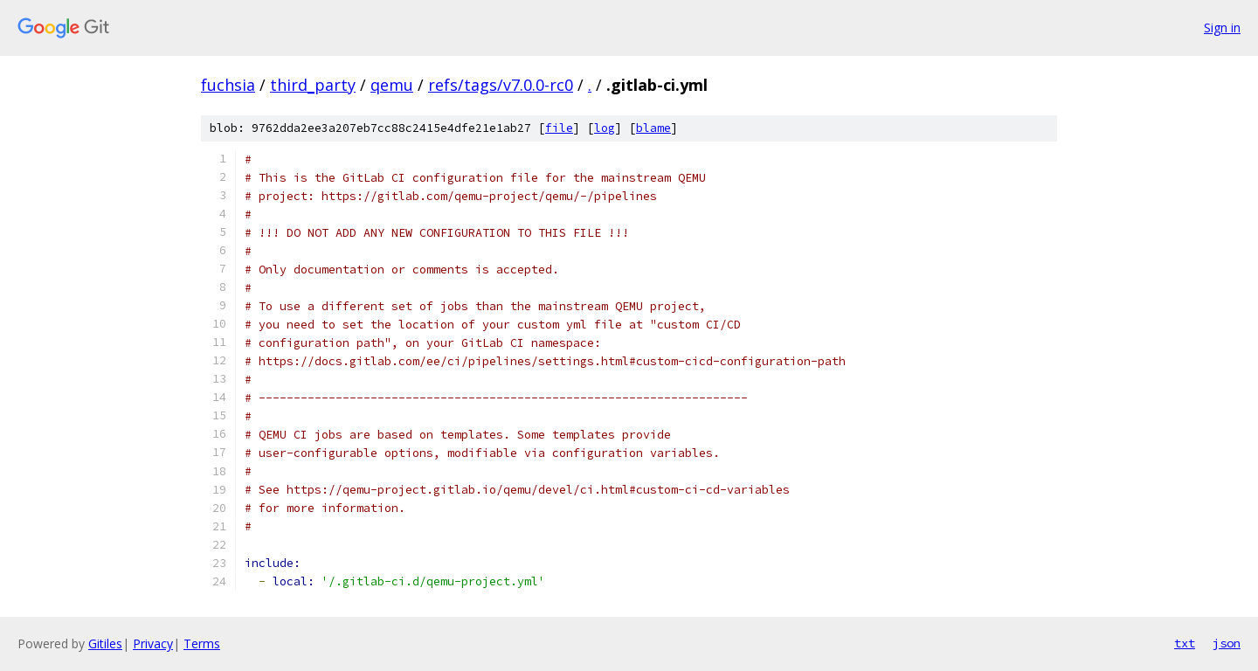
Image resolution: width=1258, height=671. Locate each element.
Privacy (153, 643)
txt (1184, 643)
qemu (391, 84)
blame (653, 128)
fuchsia (228, 84)
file (559, 128)
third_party (313, 84)
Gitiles (105, 643)
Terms (201, 643)
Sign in (1222, 27)
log (604, 128)
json (1227, 643)
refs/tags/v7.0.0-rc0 (500, 84)
